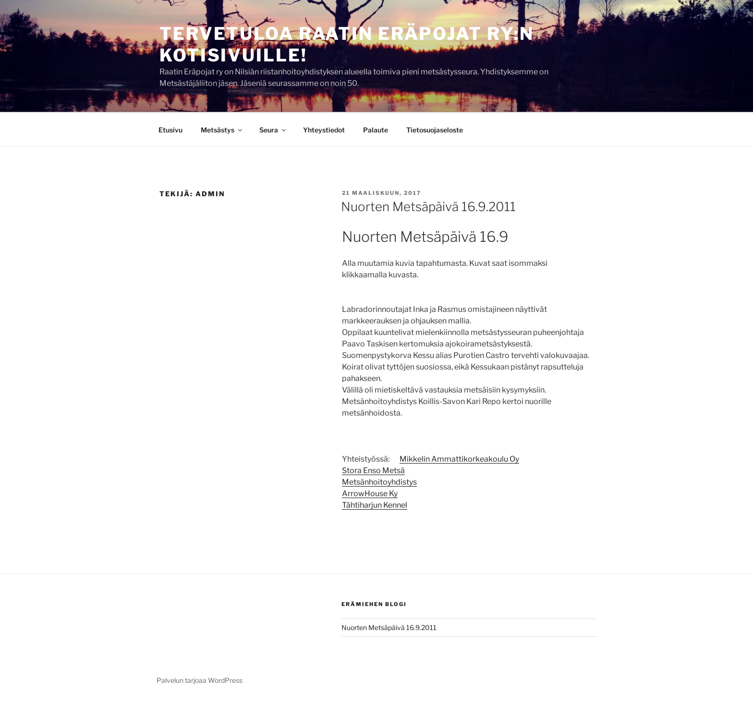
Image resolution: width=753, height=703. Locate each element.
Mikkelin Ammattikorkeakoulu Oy (459, 459)
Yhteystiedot (324, 130)
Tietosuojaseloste (434, 130)
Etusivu (170, 130)
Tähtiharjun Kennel (374, 505)
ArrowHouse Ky (370, 493)
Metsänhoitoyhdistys (379, 482)
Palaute (375, 130)
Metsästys (222, 130)
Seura (273, 130)
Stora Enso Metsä (373, 470)
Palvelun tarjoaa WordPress (200, 680)
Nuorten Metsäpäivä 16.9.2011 (428, 206)
